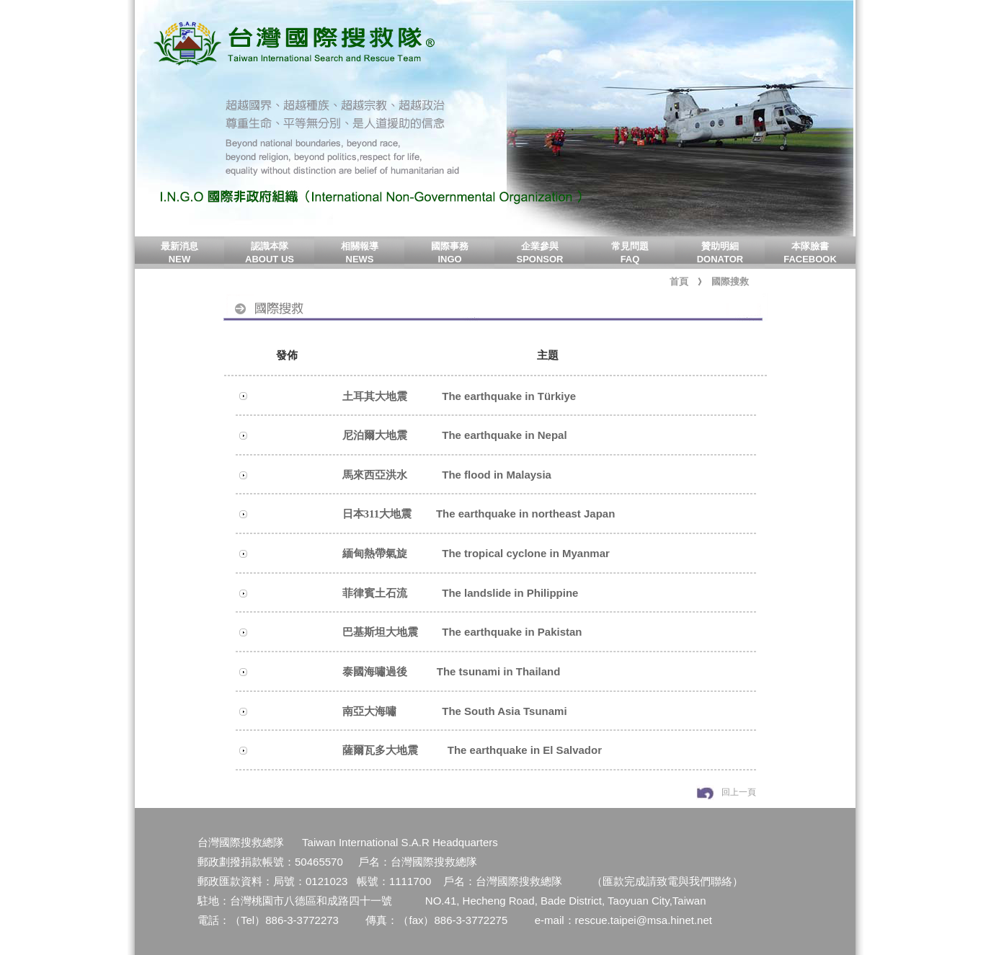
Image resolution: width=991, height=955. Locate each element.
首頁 (679, 281)
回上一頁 (738, 792)
